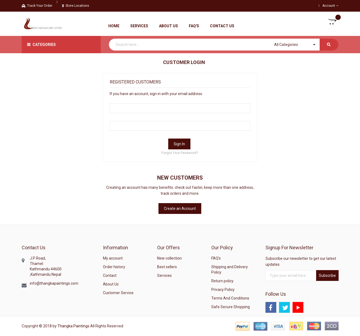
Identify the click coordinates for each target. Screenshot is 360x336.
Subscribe (327, 275)
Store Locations (75, 6)
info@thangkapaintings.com (54, 283)
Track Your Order (37, 6)
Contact (109, 275)
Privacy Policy (223, 289)
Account (328, 6)
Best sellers (167, 267)
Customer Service (118, 293)
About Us (111, 284)
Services (164, 275)
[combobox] (224, 45)
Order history (114, 267)
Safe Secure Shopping (230, 307)
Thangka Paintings (73, 326)
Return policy (222, 281)
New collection (169, 258)
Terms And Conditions (230, 298)
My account (113, 258)
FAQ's (216, 258)
